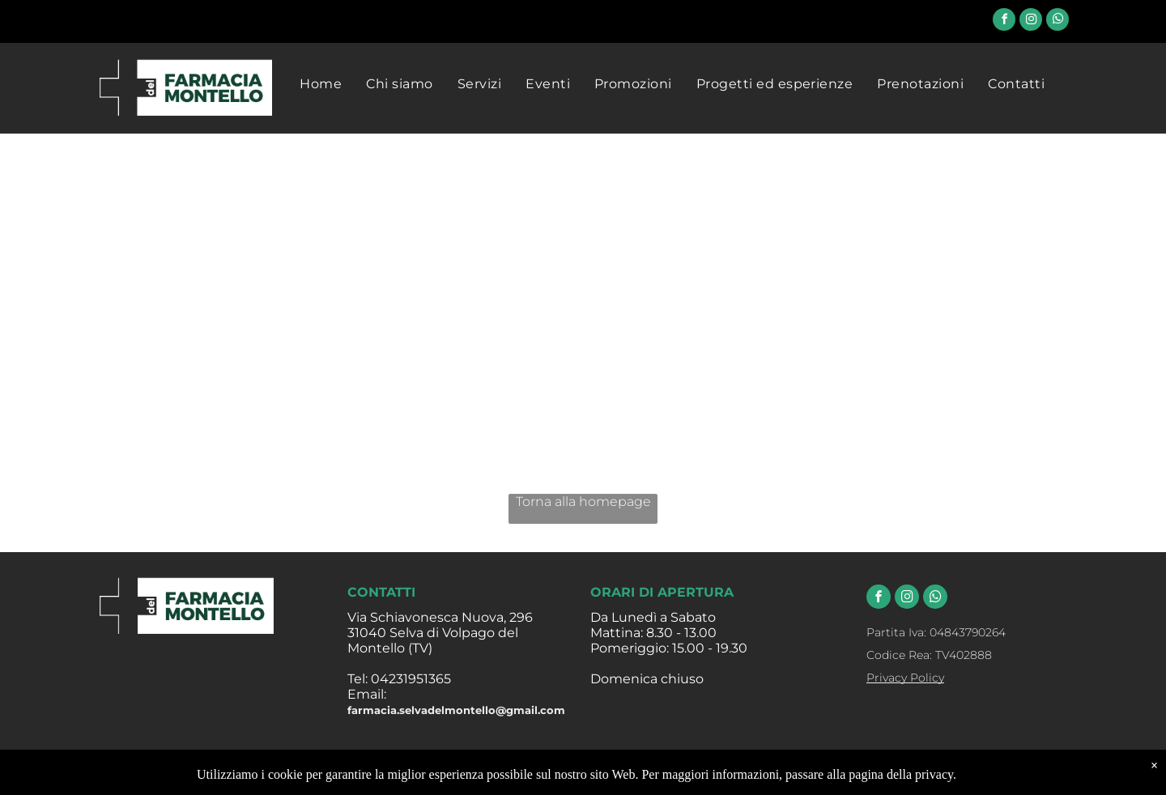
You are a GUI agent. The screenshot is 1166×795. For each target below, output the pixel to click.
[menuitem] (320, 84)
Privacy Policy (905, 677)
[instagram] (1030, 21)
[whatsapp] (1057, 21)
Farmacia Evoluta (704, 776)
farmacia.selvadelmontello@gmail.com (456, 710)
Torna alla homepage (583, 501)
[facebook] (1004, 21)
